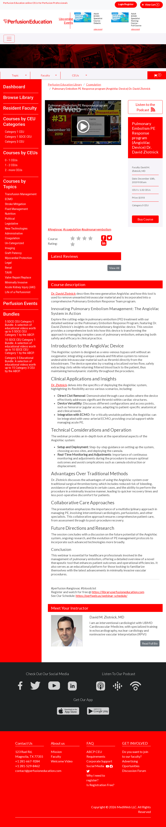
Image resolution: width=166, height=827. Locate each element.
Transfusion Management (21, 194)
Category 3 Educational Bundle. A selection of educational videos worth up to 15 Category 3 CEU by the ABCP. (20, 364)
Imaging (10, 248)
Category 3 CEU (14, 141)
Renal (8, 267)
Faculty (56, 756)
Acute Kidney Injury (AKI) (20, 287)
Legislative (11, 223)
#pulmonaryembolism (96, 229)
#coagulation (72, 229)
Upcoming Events (66, 20)
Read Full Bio (150, 643)
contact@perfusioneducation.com (38, 770)
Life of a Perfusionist (17, 292)
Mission (56, 752)
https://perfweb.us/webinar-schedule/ (101, 595)
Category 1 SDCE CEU (18, 136)
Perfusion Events (20, 303)
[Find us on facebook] (111, 766)
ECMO (9, 199)
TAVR (8, 272)
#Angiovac (55, 229)
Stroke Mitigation (15, 204)
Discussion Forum (134, 770)
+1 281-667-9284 (27, 761)
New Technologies (16, 228)
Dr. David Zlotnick (63, 293)
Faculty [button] (45, 75)
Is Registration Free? (100, 785)
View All (114, 268)
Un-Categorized (14, 243)
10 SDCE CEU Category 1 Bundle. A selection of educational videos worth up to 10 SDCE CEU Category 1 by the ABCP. (20, 346)
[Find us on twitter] (88, 770)
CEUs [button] (75, 75)
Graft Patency (13, 253)
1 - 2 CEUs (11, 165)
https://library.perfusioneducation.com (118, 592)
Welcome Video (62, 761)
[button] (157, 75)
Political (10, 218)
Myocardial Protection (18, 258)
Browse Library (18, 97)
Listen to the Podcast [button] (145, 107)
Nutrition (10, 213)
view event (98, 29)
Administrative (14, 233)
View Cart (152, 4)
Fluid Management (16, 209)
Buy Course (145, 219)
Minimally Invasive (16, 282)
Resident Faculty (20, 108)
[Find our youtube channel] (108, 766)
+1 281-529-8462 (27, 766)
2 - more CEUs (13, 170)
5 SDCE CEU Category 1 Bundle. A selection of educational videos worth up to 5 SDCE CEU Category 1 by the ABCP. (20, 328)
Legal (8, 262)
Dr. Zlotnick (59, 385)
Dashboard (14, 86)
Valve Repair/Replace (18, 277)
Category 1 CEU (14, 131)
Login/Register (126, 4)
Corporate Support (99, 761)
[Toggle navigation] (9, 39)
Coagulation (12, 238)
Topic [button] (15, 75)
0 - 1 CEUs (11, 160)
